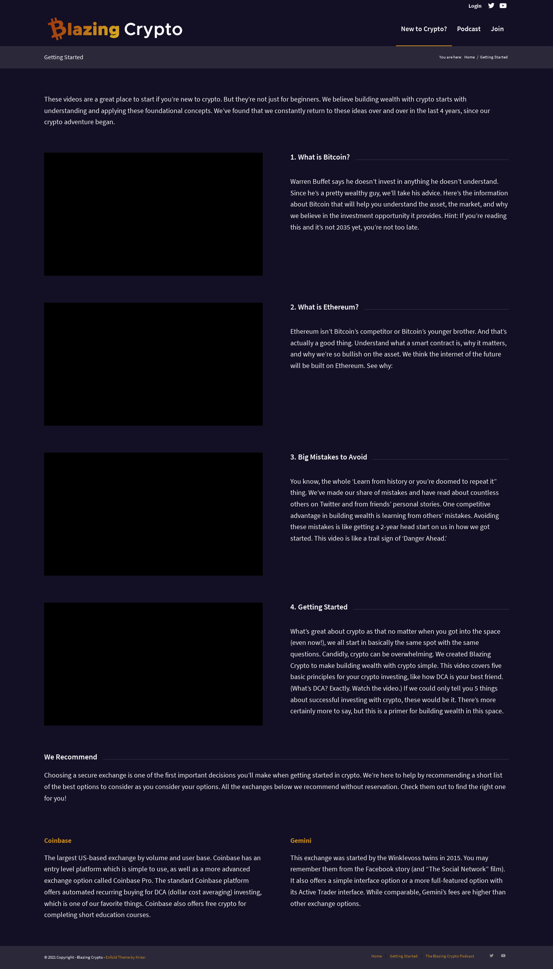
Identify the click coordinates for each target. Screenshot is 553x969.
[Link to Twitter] (491, 6)
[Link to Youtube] (503, 6)
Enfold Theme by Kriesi (126, 957)
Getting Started (63, 57)
